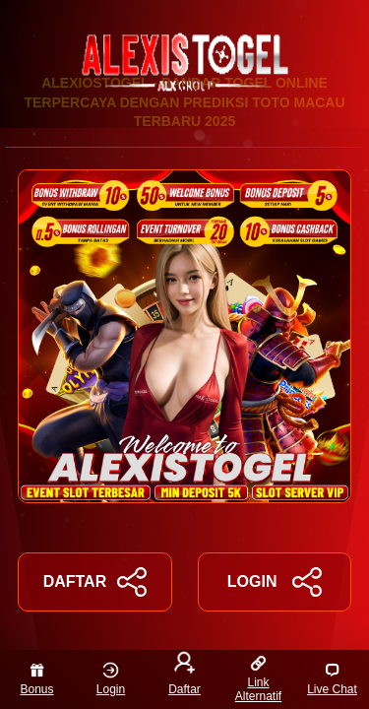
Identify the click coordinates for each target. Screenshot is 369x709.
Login (110, 679)
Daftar (184, 675)
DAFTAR (95, 582)
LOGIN (274, 582)
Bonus (36, 679)
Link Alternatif (258, 679)
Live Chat (332, 679)
